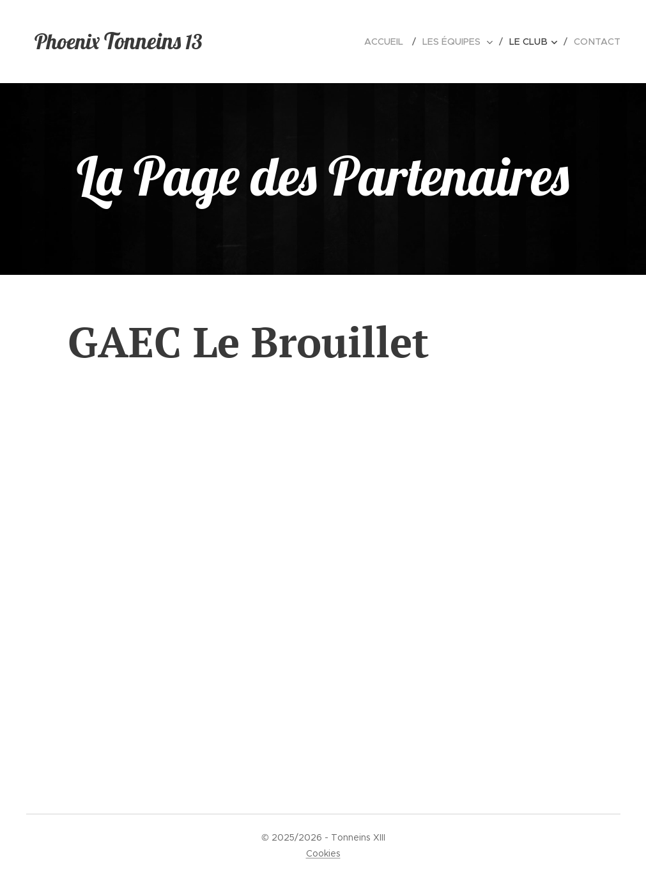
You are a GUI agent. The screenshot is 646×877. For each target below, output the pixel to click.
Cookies (323, 853)
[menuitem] (393, 42)
